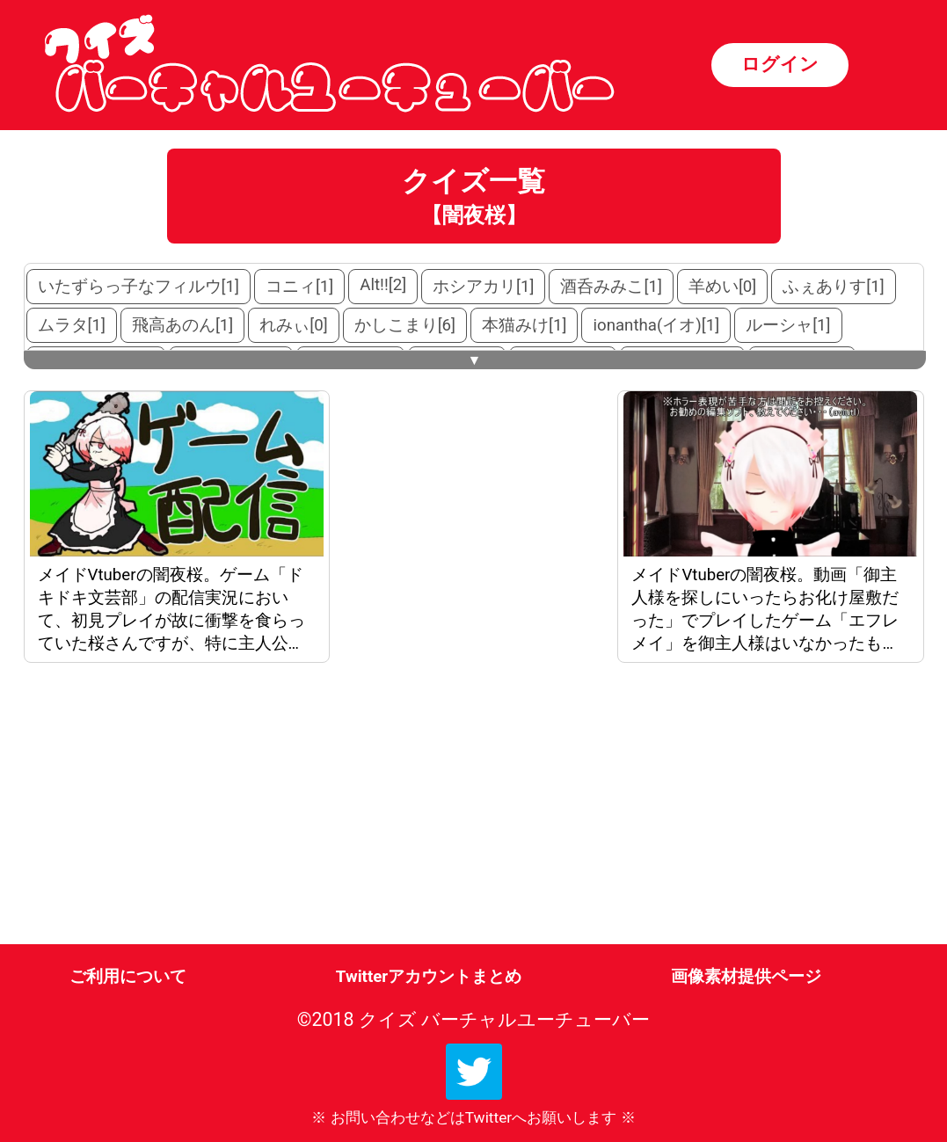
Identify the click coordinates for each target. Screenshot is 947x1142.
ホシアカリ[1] (483, 286)
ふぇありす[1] (833, 286)
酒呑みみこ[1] (610, 286)
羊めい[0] (722, 286)
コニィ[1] (299, 286)
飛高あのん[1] (182, 325)
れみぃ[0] (293, 325)
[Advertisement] (173, 807)
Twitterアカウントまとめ (428, 976)
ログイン (780, 64)
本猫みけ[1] (524, 325)
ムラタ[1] (72, 325)
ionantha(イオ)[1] (656, 325)
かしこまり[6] (404, 325)
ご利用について (127, 976)
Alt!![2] (383, 285)
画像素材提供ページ (746, 976)
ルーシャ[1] (788, 325)
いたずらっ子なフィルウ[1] (138, 286)
